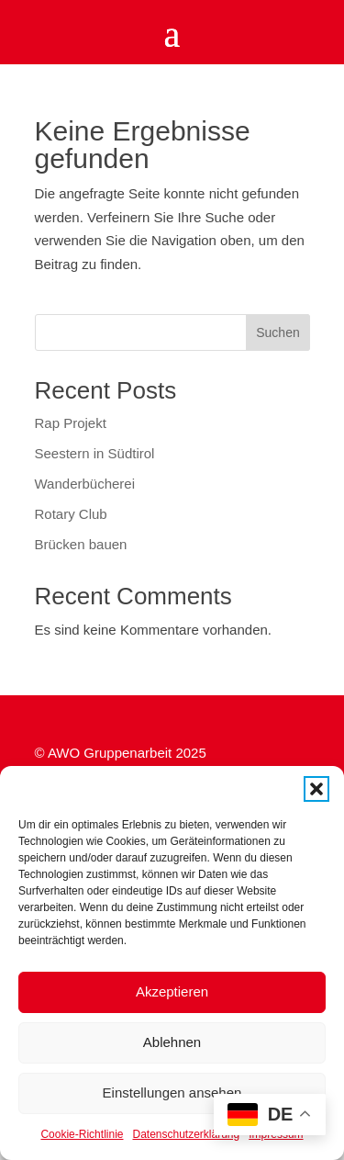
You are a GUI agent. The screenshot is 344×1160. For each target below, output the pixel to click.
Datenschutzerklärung (185, 1134)
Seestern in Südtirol (95, 453)
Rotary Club (71, 514)
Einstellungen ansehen (172, 1092)
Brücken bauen (81, 544)
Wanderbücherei (85, 483)
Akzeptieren (172, 991)
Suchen (277, 332)
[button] (316, 789)
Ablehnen (172, 1042)
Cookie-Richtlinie (81, 1134)
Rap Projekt (70, 423)
